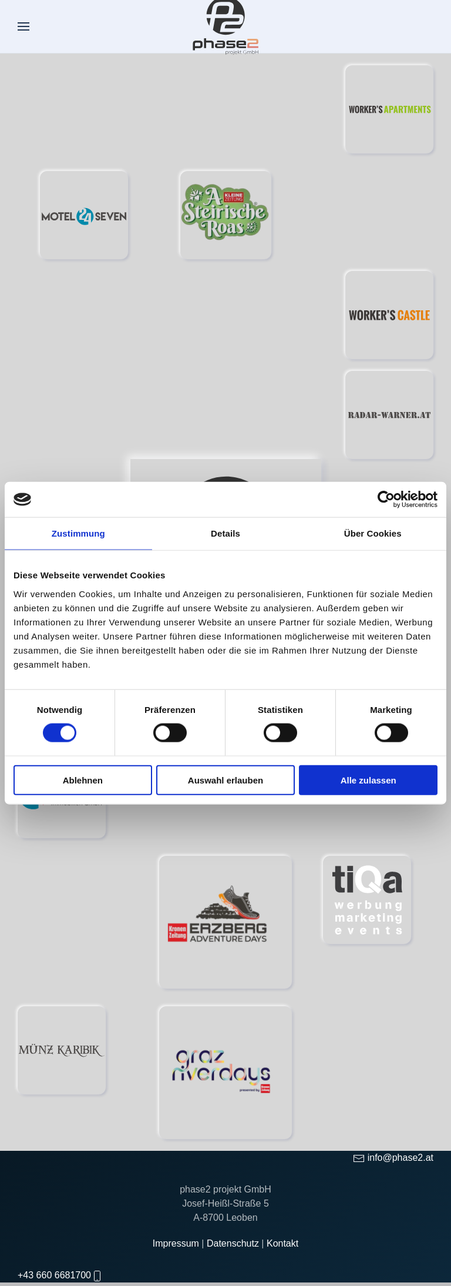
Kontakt (282, 1253)
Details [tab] (225, 533)
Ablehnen (83, 780)
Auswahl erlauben (225, 780)
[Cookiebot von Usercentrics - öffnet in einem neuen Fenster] (386, 499)
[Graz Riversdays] (225, 1072)
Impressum (177, 1253)
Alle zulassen (368, 780)
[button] (23, 26)
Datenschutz (234, 1253)
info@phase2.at (400, 1167)
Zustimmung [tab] (78, 533)
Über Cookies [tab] (373, 533)
